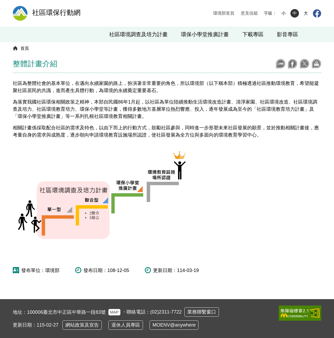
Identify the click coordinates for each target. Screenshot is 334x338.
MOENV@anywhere (174, 325)
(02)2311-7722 (166, 312)
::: (204, 13)
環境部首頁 (223, 13)
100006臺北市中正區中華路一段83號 (73, 312)
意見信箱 (249, 13)
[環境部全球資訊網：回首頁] (20, 13)
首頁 (24, 48)
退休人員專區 (125, 325)
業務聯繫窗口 (201, 312)
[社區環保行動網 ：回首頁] (54, 13)
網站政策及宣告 (82, 325)
